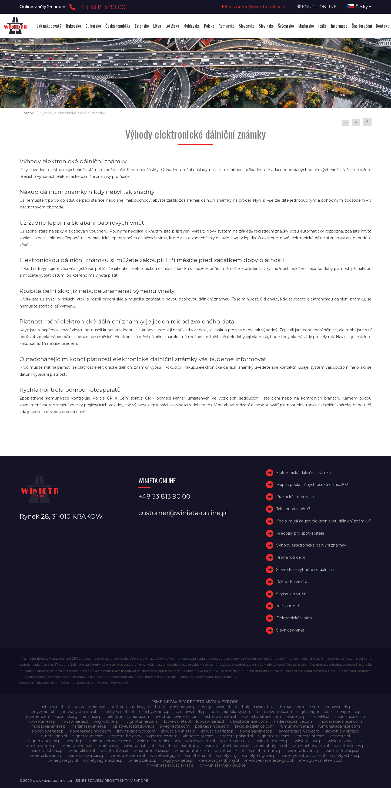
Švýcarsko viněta (292, 593)
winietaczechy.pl (349, 745)
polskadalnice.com (212, 726)
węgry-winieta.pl (178, 760)
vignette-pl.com (198, 736)
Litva (157, 26)
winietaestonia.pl (47, 750)
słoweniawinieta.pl (342, 731)
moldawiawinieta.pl (48, 726)
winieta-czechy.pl (273, 740)
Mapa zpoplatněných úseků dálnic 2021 (313, 484)
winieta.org (108, 745)
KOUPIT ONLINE (319, 6)
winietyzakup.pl (143, 760)
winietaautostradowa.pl (227, 745)
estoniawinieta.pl (220, 716)
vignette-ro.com (273, 736)
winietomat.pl (198, 755)
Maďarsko (306, 26)
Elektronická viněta (294, 618)
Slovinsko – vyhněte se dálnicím (305, 569)
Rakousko (73, 26)
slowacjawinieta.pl (217, 731)
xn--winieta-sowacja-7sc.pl (170, 765)
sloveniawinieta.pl (48, 731)
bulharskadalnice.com (300, 706)
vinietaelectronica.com (110, 740)
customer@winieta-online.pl (254, 6)
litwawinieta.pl (75, 721)
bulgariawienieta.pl (219, 706)
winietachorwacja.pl (310, 745)
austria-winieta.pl (54, 706)
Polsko (209, 26)
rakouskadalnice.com (254, 726)
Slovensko (247, 26)
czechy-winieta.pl (117, 711)
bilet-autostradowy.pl (130, 706)
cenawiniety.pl (339, 706)
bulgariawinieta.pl (258, 706)
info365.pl (320, 716)
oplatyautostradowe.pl (133, 726)
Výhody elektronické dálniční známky (311, 545)
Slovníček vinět (290, 630)
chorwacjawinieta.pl (77, 711)
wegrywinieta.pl (200, 740)
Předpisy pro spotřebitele (300, 533)
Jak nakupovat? (49, 26)
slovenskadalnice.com (90, 731)
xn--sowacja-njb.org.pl (219, 760)
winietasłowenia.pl (128, 755)
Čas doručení (362, 26)
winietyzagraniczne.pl (103, 760)
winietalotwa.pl (114, 750)
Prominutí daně (290, 557)
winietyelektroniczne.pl (303, 755)
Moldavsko (191, 26)
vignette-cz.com (162, 736)
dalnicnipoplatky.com (232, 711)
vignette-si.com (309, 736)
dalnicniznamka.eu (274, 711)
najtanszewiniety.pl (89, 726)
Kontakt (382, 26)
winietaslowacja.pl (342, 750)
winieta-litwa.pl (308, 740)
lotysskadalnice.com (248, 721)
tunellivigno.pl (54, 736)
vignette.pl (340, 736)
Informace (339, 26)
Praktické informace (295, 496)
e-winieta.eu (37, 716)
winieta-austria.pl (236, 740)
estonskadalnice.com (261, 716)
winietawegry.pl (165, 755)
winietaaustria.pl (139, 745)
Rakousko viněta (291, 581)
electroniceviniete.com (177, 716)
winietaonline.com (192, 750)
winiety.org (226, 755)
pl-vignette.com (174, 726)
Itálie (322, 26)
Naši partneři (288, 605)
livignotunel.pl (106, 721)
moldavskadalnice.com (340, 721)
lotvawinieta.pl (177, 721)
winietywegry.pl (63, 760)
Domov (27, 113)
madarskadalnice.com (292, 721)
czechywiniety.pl (191, 711)
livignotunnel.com (142, 721)
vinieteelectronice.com (158, 740)
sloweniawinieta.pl (256, 731)
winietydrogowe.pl (259, 755)
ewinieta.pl (296, 716)
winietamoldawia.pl (151, 750)
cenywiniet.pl (41, 711)
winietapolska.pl (229, 750)
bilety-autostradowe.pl (175, 706)
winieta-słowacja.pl (345, 740)
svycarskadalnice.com (299, 731)
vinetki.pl (75, 740)
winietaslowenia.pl (47, 755)
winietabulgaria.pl (271, 745)
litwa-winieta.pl (42, 721)
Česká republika (118, 26)
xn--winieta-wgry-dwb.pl (222, 765)
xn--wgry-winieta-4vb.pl (320, 760)
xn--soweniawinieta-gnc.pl (268, 760)
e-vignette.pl (349, 711)
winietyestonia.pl (345, 755)
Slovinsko (266, 26)
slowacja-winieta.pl (178, 731)
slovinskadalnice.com (136, 731)
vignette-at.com (87, 736)
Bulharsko (93, 26)
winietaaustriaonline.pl (179, 745)
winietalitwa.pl (82, 750)
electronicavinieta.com (129, 716)
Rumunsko (227, 26)
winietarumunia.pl (265, 750)
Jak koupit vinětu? (293, 508)
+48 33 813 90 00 (96, 7)
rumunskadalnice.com (339, 726)
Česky (359, 6)
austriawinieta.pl (90, 706)
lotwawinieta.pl (210, 721)
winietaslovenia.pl (304, 750)
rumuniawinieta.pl (296, 726)
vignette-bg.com (125, 736)
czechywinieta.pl (154, 711)
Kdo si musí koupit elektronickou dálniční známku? (323, 521)
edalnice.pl (92, 716)
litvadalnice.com (350, 716)
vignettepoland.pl (44, 740)
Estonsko (142, 26)
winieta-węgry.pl (77, 745)
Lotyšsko (172, 26)
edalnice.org (65, 716)
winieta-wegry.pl (40, 745)
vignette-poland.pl (236, 736)
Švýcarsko (286, 26)
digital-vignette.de (314, 711)
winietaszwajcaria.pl (87, 755)
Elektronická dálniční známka (303, 472)
